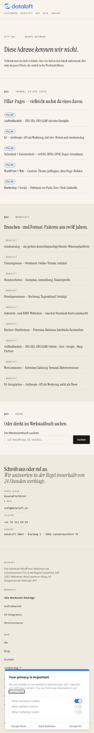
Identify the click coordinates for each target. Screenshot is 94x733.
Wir (38, 13)
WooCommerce (13, 623)
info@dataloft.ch (16, 508)
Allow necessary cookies (26, 700)
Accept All (75, 726)
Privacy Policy (16, 691)
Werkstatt (27, 13)
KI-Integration (13, 614)
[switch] (78, 701)
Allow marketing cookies (25, 711)
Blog (45, 13)
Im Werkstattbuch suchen (21, 433)
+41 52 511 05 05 (16, 522)
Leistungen (10, 13)
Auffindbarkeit (12, 606)
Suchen (81, 439)
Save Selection (47, 726)
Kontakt (56, 13)
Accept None (18, 726)
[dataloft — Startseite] (18, 6)
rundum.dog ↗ (12, 667)
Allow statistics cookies (25, 706)
